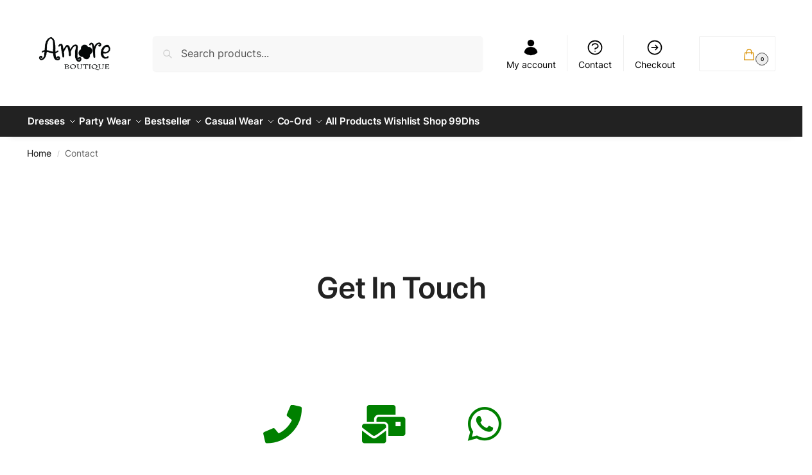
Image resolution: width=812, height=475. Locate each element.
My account (531, 54)
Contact (595, 54)
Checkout (655, 54)
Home (39, 147)
